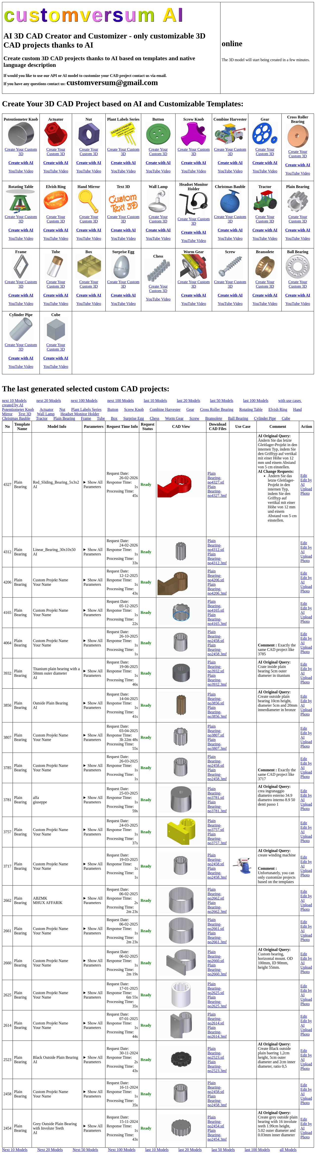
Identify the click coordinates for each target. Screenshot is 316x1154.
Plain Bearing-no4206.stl (216, 575)
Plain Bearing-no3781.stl (216, 793)
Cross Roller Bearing (216, 409)
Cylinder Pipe (265, 418)
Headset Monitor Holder (79, 414)
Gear (190, 409)
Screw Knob (134, 409)
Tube (101, 418)
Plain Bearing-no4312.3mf (217, 558)
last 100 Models (255, 400)
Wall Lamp (46, 414)
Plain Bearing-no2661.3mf (217, 937)
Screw (194, 418)
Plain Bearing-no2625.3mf (217, 1001)
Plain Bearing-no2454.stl (216, 1121)
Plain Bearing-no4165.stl (216, 605)
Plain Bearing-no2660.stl (216, 956)
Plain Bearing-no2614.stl (216, 1018)
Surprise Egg (133, 418)
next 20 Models (49, 400)
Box (114, 418)
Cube (286, 418)
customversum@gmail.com (112, 82)
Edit (303, 475)
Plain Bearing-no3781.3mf (217, 806)
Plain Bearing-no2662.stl (216, 893)
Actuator (46, 409)
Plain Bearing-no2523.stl (216, 1052)
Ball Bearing (238, 418)
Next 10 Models (14, 1150)
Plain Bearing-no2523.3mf (217, 1066)
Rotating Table (250, 409)
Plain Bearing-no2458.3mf (217, 649)
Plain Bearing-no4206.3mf (217, 588)
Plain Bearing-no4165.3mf (217, 619)
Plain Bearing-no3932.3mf (217, 679)
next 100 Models (84, 400)
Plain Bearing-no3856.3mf (217, 712)
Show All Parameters (92, 484)
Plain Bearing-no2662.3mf (217, 907)
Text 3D (24, 414)
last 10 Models (155, 400)
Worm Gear (174, 418)
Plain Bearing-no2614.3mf (217, 1032)
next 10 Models (14, 400)
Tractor (42, 418)
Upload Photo (306, 491)
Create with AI (20, 163)
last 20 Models (188, 400)
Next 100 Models (121, 1150)
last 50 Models (221, 400)
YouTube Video (20, 171)
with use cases (290, 400)
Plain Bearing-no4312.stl (216, 545)
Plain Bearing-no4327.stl (216, 477)
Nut (62, 409)
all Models (288, 1150)
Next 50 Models (85, 1150)
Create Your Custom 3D (21, 151)
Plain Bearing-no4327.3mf (217, 491)
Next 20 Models (50, 1150)
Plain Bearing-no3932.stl (216, 666)
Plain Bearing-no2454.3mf (217, 1134)
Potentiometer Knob (18, 409)
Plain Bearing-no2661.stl (216, 924)
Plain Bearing (64, 418)
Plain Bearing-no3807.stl (216, 730)
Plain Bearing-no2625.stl (216, 988)
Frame (86, 418)
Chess (154, 418)
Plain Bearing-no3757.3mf (217, 838)
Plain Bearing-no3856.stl (216, 698)
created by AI (12, 405)
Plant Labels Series (86, 409)
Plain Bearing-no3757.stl (216, 825)
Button (112, 409)
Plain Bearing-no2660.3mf (217, 969)
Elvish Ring (277, 409)
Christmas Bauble (16, 418)
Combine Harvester (165, 409)
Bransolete (213, 418)
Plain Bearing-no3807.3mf (217, 744)
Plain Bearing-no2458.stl (216, 636)
